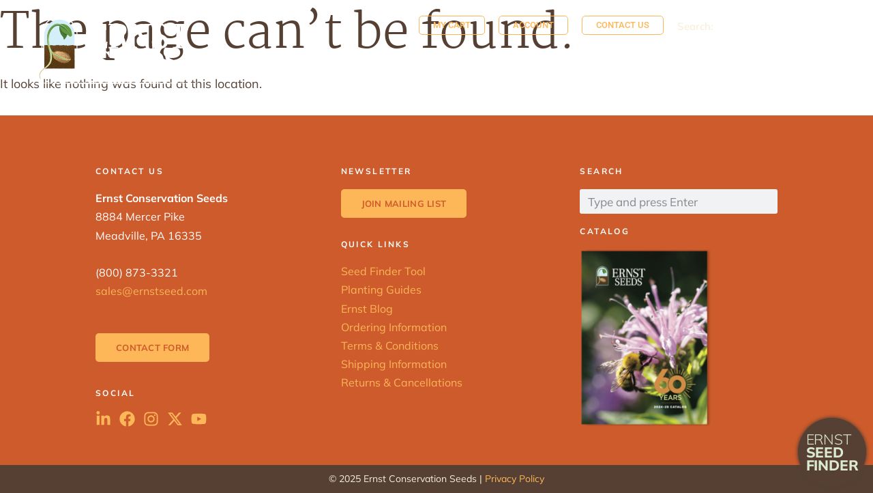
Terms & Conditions (390, 345)
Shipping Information (394, 364)
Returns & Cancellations (401, 382)
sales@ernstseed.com (151, 291)
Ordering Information (394, 327)
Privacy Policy (514, 479)
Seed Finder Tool (383, 271)
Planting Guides (381, 289)
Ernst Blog (367, 308)
